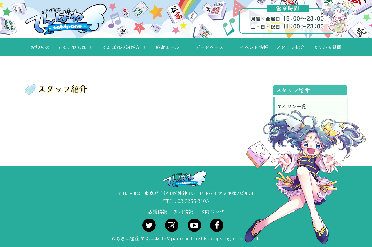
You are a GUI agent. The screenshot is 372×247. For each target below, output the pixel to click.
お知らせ (40, 47)
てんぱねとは (72, 47)
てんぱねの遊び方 (121, 47)
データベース (209, 47)
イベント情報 (253, 47)
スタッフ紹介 (290, 47)
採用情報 (183, 211)
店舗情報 (157, 211)
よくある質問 (327, 47)
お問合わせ (212, 211)
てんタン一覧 (292, 106)
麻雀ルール (168, 47)
